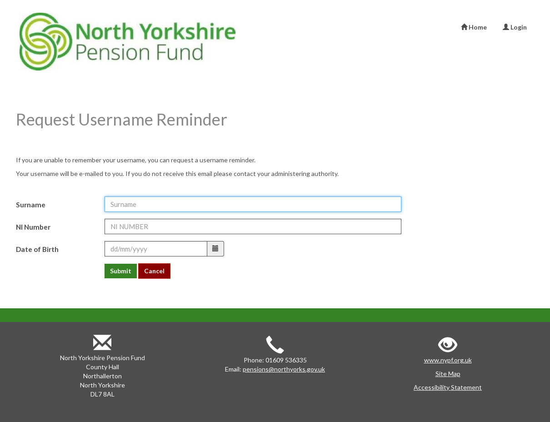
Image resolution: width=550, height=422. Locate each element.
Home (474, 27)
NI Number (33, 227)
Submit (120, 271)
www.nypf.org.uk (448, 360)
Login (515, 27)
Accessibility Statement (448, 387)
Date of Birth (37, 249)
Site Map (447, 373)
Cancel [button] (154, 271)
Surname (30, 205)
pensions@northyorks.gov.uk (284, 369)
